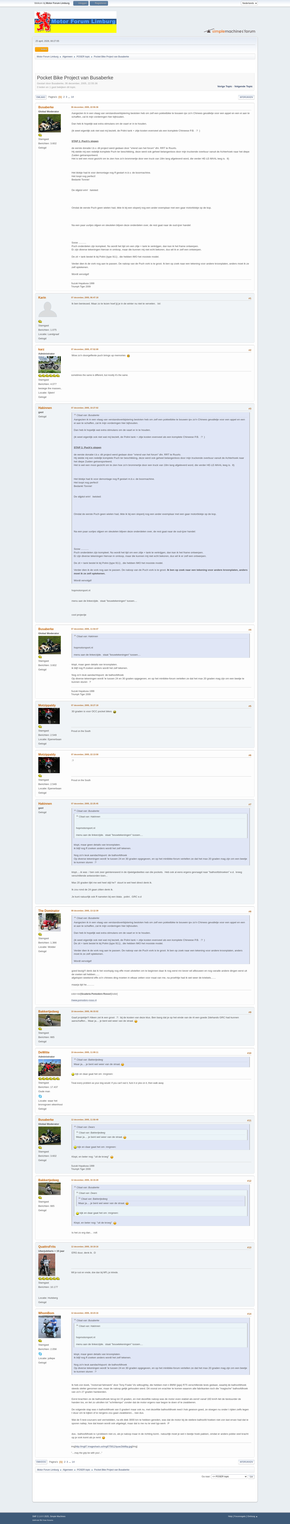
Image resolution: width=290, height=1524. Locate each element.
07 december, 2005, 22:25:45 (84, 803)
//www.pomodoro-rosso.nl (84, 1000)
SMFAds (35, 1520)
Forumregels (240, 1516)
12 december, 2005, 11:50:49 (84, 1119)
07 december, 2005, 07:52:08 (84, 349)
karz (41, 349)
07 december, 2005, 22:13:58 (84, 754)
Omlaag (40, 97)
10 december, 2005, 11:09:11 (84, 1052)
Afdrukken (246, 97)
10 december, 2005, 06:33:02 (84, 1011)
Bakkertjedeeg (48, 1011)
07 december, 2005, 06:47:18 (84, 297)
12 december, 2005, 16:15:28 (84, 1180)
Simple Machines (57, 1516)
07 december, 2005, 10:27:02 (84, 408)
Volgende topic (243, 86)
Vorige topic (224, 86)
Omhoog (41, 1462)
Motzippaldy (47, 705)
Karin (42, 297)
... (69, 96)
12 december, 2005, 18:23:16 (84, 1313)
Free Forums (48, 1520)
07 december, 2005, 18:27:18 (84, 705)
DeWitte (43, 1052)
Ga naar (206, 1476)
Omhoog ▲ (252, 1516)
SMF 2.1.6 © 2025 (40, 1516)
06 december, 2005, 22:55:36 (84, 107)
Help (230, 1516)
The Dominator (49, 910)
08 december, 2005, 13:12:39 (84, 911)
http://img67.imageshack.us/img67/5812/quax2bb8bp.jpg (104, 1446)
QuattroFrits (47, 1246)
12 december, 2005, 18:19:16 (84, 1246)
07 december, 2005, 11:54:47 (84, 629)
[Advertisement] (79, 66)
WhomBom (46, 1313)
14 (72, 96)
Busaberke (46, 107)
